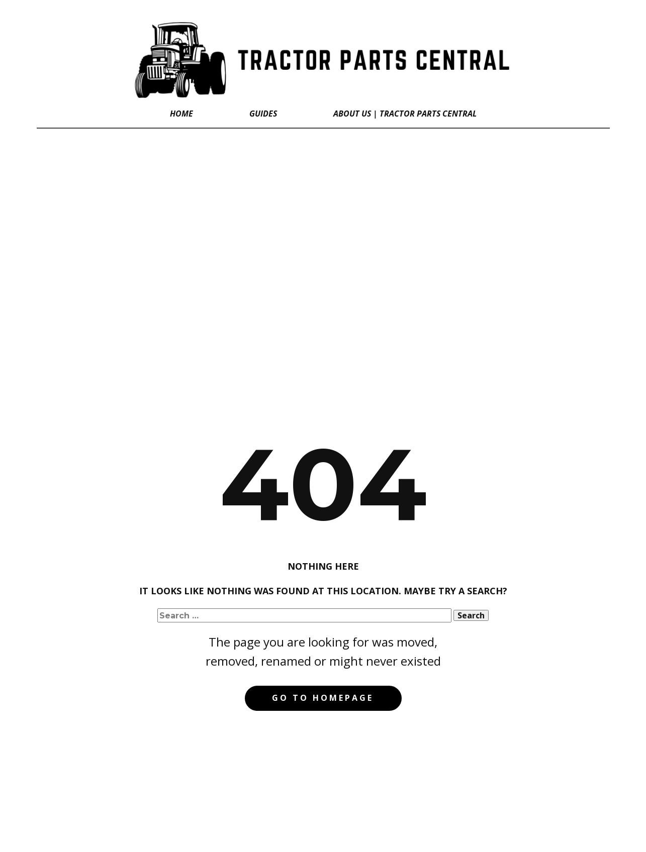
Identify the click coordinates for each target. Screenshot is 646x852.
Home (181, 113)
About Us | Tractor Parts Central (405, 113)
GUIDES (263, 113)
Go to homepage (323, 697)
